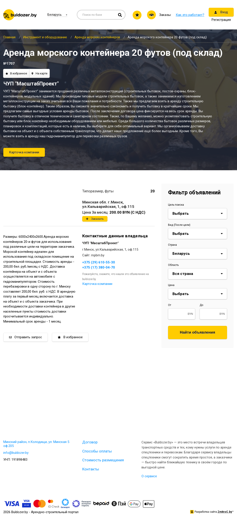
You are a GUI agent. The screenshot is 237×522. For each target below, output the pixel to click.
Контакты (90, 469)
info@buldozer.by (16, 453)
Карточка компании (24, 152)
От (169, 305)
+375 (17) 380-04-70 (98, 267)
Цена (171, 285)
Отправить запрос (25, 337)
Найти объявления (197, 332)
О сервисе (149, 476)
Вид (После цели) (179, 224)
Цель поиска (176, 204)
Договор (89, 442)
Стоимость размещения (103, 460)
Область (173, 265)
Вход (221, 12)
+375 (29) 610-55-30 (98, 262)
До (201, 305)
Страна (172, 244)
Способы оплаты (97, 451)
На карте (39, 73)
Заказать (95, 218)
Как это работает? (190, 15)
